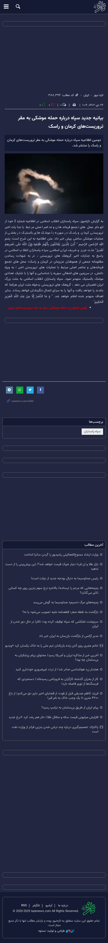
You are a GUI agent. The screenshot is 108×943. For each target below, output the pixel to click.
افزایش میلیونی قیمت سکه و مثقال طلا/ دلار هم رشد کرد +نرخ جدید (53, 717)
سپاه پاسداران (92, 431)
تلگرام (36, 905)
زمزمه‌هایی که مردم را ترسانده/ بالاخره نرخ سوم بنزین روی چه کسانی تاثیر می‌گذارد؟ (53, 590)
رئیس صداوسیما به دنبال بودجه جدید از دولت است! (64, 578)
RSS (24, 905)
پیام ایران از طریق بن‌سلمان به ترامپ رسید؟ (69, 707)
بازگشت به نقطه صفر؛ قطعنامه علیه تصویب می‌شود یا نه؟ (60, 612)
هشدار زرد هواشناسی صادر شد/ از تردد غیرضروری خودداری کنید (57, 669)
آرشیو (49, 905)
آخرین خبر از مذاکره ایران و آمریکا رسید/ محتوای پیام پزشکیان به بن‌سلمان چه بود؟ (56, 658)
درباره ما (63, 905)
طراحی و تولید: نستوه (56, 931)
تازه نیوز (54, 7)
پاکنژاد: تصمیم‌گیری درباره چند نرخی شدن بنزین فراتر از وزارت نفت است (55, 729)
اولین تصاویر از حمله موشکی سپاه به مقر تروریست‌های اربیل (47, 308)
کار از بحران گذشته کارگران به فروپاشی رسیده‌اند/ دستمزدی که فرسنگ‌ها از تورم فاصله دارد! (57, 681)
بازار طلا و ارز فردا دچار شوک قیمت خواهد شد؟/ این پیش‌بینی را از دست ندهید (51, 566)
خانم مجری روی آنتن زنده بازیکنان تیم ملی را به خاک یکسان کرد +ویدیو (51, 645)
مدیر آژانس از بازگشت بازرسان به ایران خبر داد (68, 636)
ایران (86, 95)
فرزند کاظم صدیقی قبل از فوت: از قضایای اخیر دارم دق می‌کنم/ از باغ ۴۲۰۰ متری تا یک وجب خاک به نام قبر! (53, 696)
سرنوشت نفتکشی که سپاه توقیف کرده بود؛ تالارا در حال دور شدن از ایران (54, 624)
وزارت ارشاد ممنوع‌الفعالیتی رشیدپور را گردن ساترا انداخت (61, 554)
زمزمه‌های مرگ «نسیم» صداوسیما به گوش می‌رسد (65, 602)
